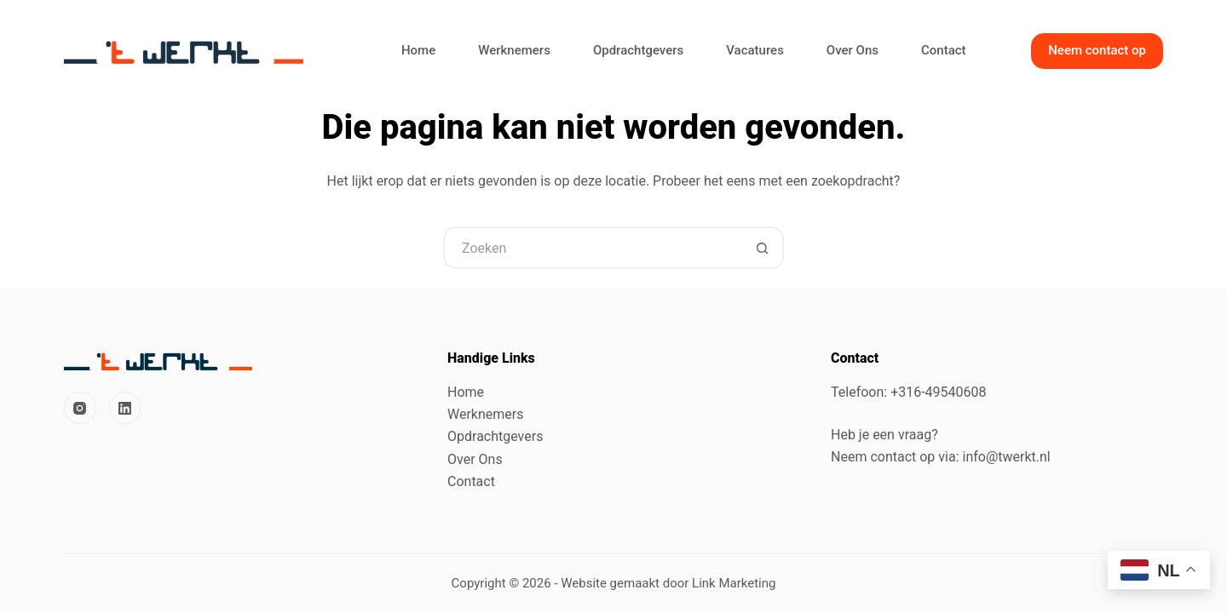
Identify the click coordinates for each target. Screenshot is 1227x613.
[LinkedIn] (125, 408)
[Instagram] (80, 408)
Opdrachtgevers (638, 50)
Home (418, 50)
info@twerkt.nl (1007, 457)
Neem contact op (1097, 50)
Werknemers (514, 50)
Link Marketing (733, 583)
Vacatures (755, 50)
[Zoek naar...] (592, 247)
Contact (943, 50)
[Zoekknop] (762, 247)
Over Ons (852, 50)
